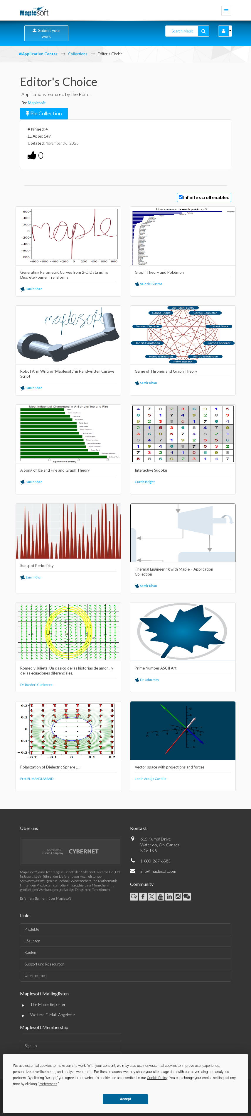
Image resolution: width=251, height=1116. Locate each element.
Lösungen (32, 941)
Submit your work (46, 33)
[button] (223, 31)
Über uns (29, 828)
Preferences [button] (48, 1084)
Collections (77, 54)
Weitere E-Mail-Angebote (52, 1014)
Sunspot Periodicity (37, 565)
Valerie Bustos (148, 284)
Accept (125, 1099)
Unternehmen (36, 975)
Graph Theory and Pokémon (159, 272)
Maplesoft (37, 102)
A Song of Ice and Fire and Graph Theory (55, 470)
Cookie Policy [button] (157, 1078)
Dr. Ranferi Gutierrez (36, 685)
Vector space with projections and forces (169, 767)
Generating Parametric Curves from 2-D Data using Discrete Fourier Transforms (64, 275)
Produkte (32, 929)
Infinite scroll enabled (206, 197)
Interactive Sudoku (151, 470)
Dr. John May (147, 680)
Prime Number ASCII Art (155, 668)
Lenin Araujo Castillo (150, 778)
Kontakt (138, 828)
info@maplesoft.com (158, 871)
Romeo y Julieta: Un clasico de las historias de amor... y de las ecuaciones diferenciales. (66, 670)
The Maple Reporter (48, 1004)
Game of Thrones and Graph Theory (166, 371)
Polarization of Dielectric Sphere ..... (50, 767)
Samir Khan (31, 289)
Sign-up (31, 1045)
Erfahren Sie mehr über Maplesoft (45, 898)
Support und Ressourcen (44, 964)
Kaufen (30, 952)
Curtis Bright (145, 482)
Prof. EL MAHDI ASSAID (36, 778)
